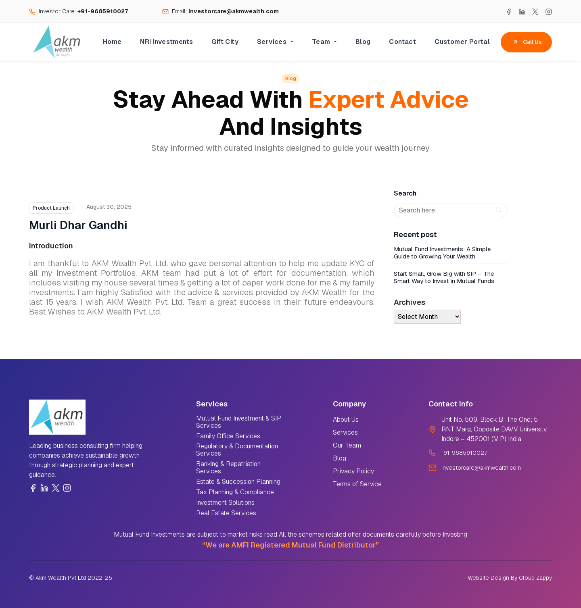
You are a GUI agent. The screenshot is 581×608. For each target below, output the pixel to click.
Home (112, 41)
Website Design (488, 577)
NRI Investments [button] (166, 41)
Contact (402, 41)
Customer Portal (462, 41)
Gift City (224, 41)
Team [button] (322, 41)
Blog (363, 41)
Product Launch (51, 208)
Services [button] (272, 41)
